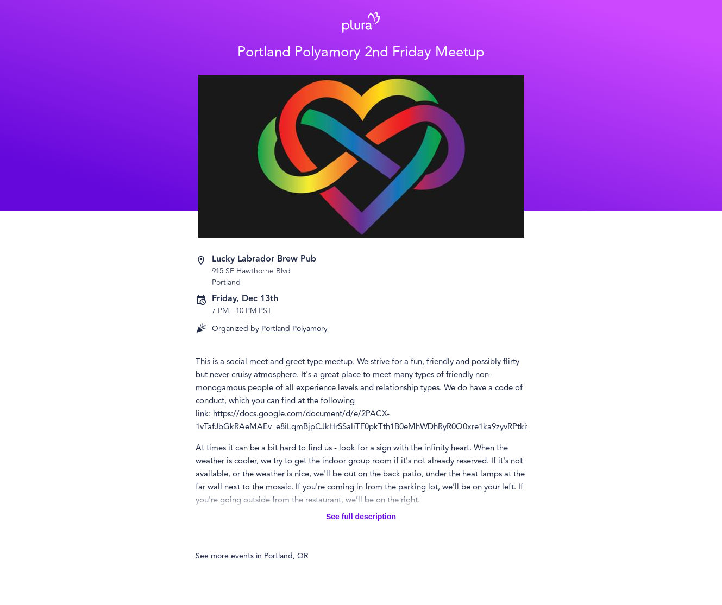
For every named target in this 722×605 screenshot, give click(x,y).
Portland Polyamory (294, 328)
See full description (361, 516)
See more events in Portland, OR (252, 556)
